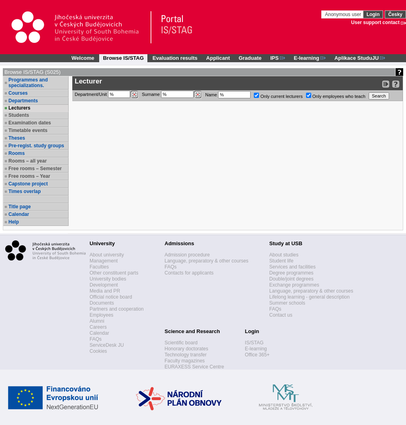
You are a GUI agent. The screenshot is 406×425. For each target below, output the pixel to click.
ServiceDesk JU (107, 345)
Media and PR (105, 291)
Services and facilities (292, 267)
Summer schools (287, 303)
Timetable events (27, 130)
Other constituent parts (114, 273)
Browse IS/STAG (123, 58)
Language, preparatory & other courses (207, 261)
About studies (284, 255)
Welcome (82, 58)
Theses (16, 138)
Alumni (97, 321)
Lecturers (19, 108)
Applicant (218, 58)
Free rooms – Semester (35, 168)
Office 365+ (257, 355)
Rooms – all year (27, 161)
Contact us (280, 315)
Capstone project (28, 184)
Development (104, 285)
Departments (23, 101)
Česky (395, 14)
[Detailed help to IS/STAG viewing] (396, 84)
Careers (98, 327)
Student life (281, 261)
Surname (172, 95)
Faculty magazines (185, 361)
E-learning (256, 349)
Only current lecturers (278, 96)
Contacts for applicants (189, 273)
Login (373, 14)
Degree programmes (291, 273)
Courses (18, 93)
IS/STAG (254, 343)
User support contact (375, 22)
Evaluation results (175, 58)
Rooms (16, 153)
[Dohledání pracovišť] (134, 95)
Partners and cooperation (117, 309)
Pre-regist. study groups (36, 145)
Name (228, 94)
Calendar (18, 214)
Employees (101, 315)
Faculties (99, 267)
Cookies (98, 351)
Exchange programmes (294, 285)
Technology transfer (186, 355)
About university (107, 255)
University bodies (108, 279)
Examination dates (29, 123)
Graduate (250, 58)
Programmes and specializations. (28, 82)
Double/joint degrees (291, 279)
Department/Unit (107, 95)
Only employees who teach (335, 96)
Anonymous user (343, 14)
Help (13, 222)
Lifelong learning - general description (309, 297)
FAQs (96, 339)
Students (18, 115)
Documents (102, 303)
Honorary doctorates (186, 349)
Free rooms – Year (29, 176)
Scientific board (181, 343)
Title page (19, 206)
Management (104, 261)
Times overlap (24, 191)
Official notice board (111, 297)
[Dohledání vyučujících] (198, 95)
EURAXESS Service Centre (194, 367)
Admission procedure (187, 255)
